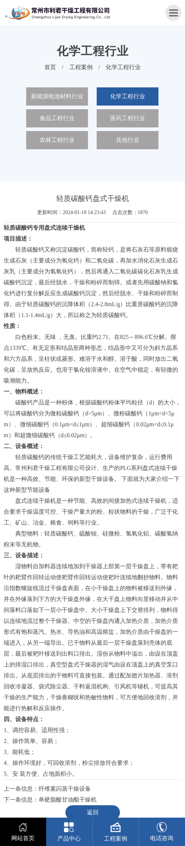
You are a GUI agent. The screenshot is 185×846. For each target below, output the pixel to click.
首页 (50, 67)
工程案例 (81, 67)
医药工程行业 (127, 118)
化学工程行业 (123, 67)
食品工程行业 (57, 118)
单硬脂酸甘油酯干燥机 (68, 799)
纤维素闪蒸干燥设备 (65, 789)
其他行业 (127, 140)
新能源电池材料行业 (57, 96)
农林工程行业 (57, 140)
